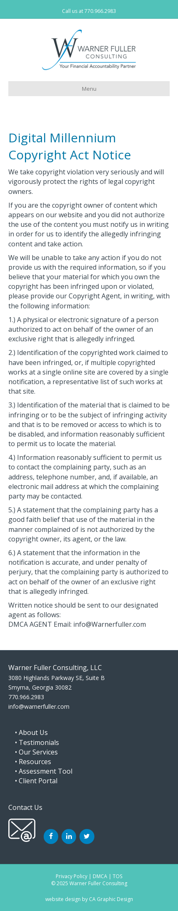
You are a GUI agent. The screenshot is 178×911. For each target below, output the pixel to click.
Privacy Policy (71, 876)
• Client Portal (32, 780)
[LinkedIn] (69, 836)
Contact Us (25, 807)
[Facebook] (51, 836)
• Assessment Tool (40, 771)
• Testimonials (33, 742)
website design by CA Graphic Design (89, 899)
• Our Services (33, 752)
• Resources (29, 761)
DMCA (100, 876)
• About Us (28, 732)
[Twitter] (86, 836)
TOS (117, 876)
